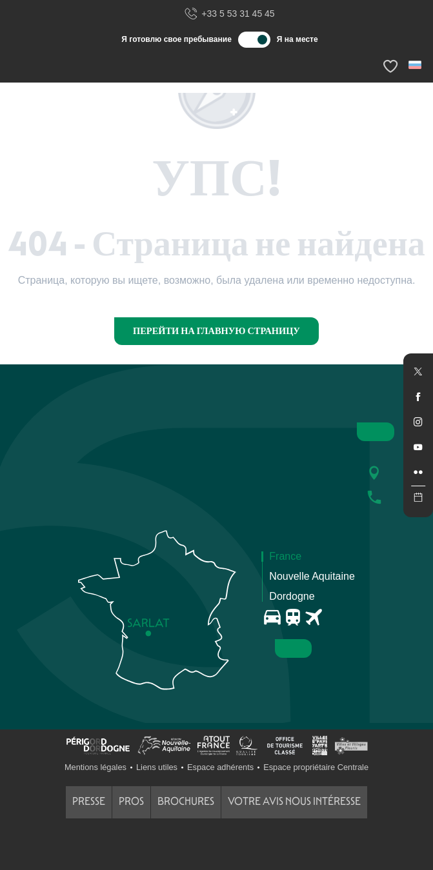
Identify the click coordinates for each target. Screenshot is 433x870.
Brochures (185, 801)
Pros (131, 801)
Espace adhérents (220, 767)
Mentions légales (95, 767)
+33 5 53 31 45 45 (229, 14)
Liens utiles (156, 767)
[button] (416, 64)
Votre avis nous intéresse (294, 801)
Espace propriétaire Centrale (315, 767)
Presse (88, 801)
